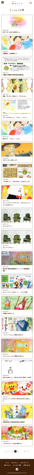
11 (25, 451)
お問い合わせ (26, 465)
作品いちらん (7, 465)
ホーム (7, 462)
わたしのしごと (24, 462)
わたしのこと (15, 462)
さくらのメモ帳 (17, 465)
